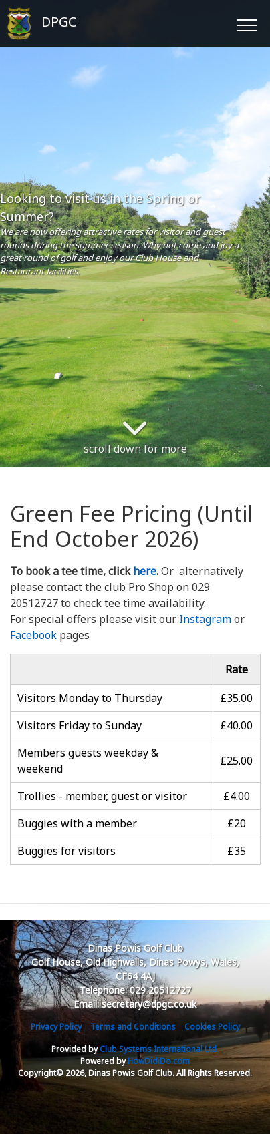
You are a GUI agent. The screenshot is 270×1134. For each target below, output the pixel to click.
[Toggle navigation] (246, 23)
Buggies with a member (77, 823)
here (144, 571)
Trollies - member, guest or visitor (102, 796)
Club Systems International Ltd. (159, 1049)
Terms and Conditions (133, 1026)
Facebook (33, 635)
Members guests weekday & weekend (87, 760)
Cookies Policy (212, 1026)
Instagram (205, 619)
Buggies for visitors (66, 850)
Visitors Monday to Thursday (89, 698)
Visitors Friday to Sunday (79, 725)
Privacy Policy (56, 1026)
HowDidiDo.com (159, 1061)
